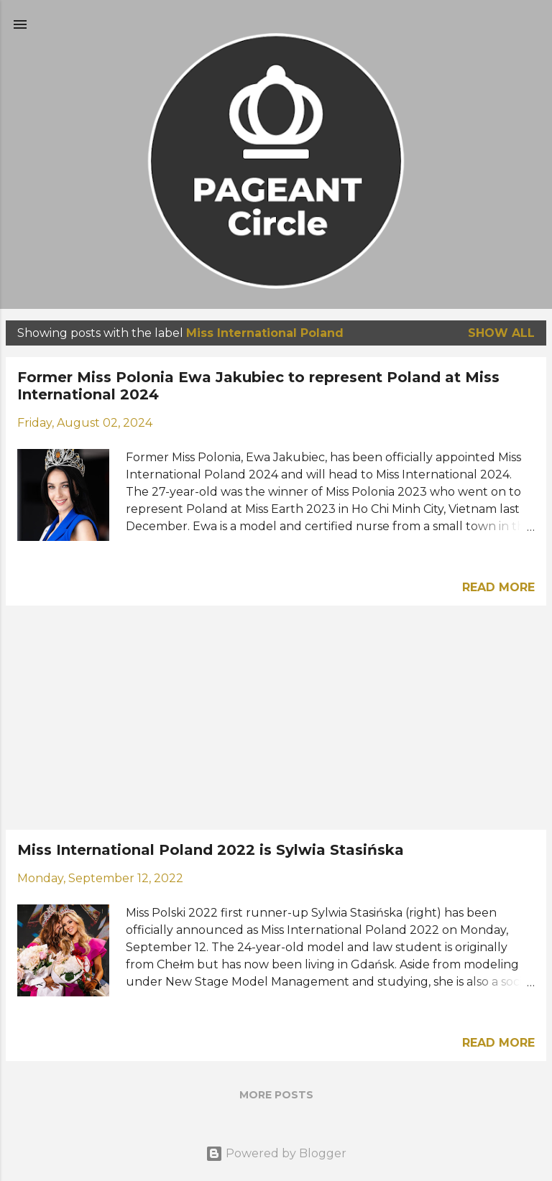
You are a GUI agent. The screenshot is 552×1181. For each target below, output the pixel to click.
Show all (501, 333)
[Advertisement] (276, 717)
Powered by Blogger (276, 1153)
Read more (498, 587)
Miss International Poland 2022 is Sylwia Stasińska (210, 849)
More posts (276, 1094)
